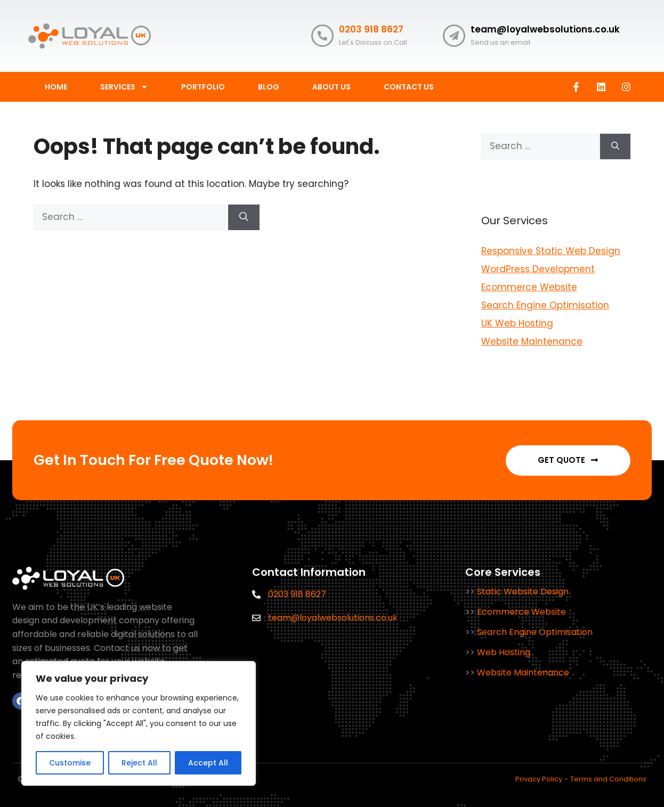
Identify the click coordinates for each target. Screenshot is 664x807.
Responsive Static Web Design (550, 250)
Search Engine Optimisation (545, 305)
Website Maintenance (531, 341)
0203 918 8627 (371, 29)
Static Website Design (523, 591)
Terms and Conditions (608, 779)
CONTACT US (409, 86)
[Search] (244, 217)
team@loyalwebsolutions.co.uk (545, 29)
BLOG (268, 86)
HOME (56, 86)
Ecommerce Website (529, 287)
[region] (138, 723)
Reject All (139, 762)
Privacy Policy (538, 779)
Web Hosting (503, 652)
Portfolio (203, 86)
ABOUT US (331, 86)
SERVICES (124, 87)
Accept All (208, 762)
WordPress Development (538, 269)
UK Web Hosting (517, 323)
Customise (70, 762)
